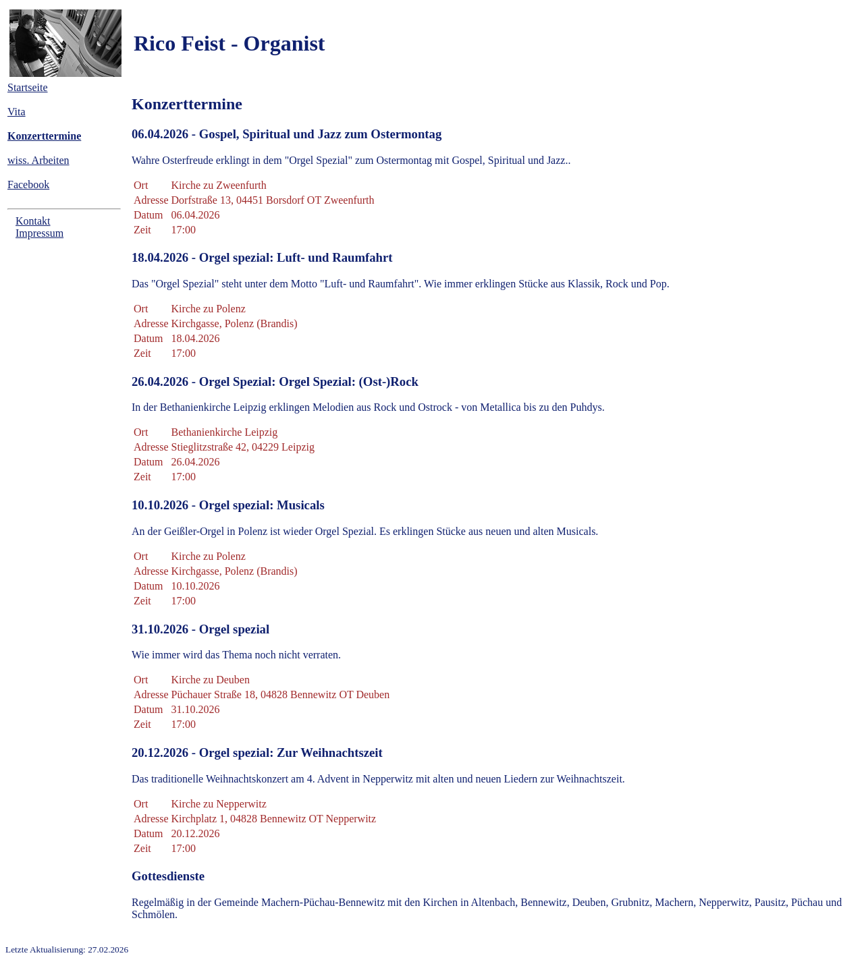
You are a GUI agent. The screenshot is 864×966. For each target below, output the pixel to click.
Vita (16, 111)
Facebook (28, 184)
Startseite (27, 87)
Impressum (39, 233)
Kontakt (33, 221)
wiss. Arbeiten (38, 160)
